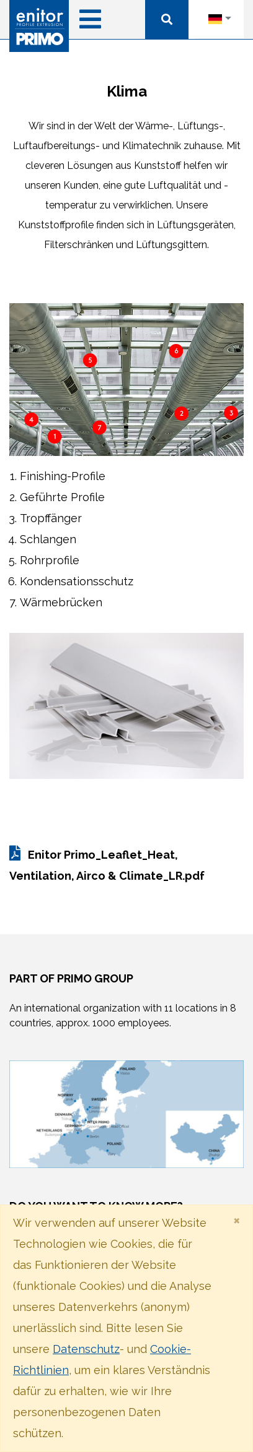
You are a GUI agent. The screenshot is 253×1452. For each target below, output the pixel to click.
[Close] (236, 1220)
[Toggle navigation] (90, 16)
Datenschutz (86, 1348)
